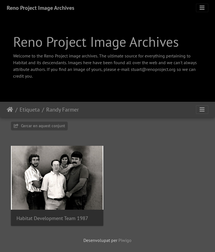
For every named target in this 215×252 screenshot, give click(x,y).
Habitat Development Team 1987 (52, 218)
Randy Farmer (62, 109)
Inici (10, 109)
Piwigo (125, 240)
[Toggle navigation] (202, 8)
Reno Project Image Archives (40, 7)
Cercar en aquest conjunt (39, 125)
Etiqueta (30, 109)
